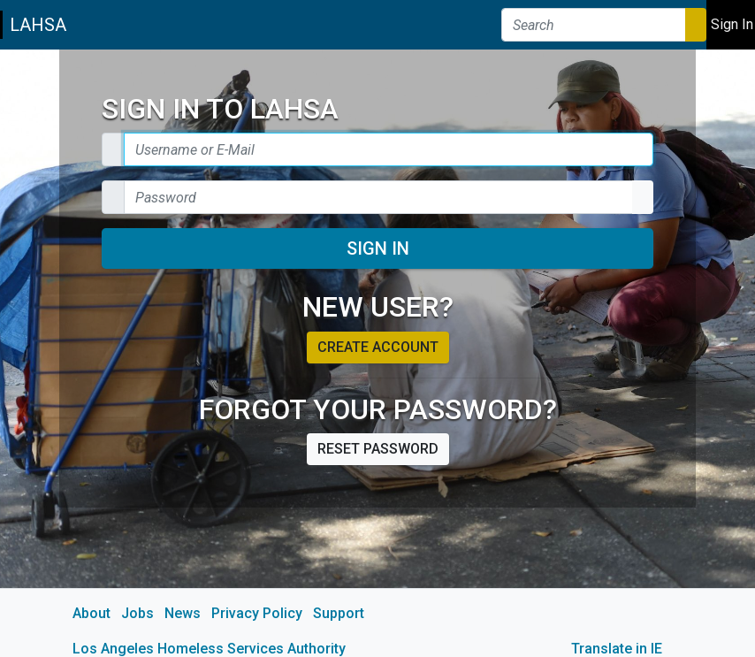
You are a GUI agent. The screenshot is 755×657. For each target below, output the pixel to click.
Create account (378, 347)
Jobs (137, 613)
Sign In (378, 248)
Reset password (378, 448)
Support (338, 613)
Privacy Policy (256, 613)
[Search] (593, 25)
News (182, 613)
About (91, 613)
